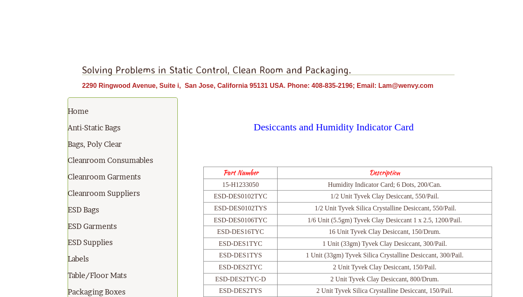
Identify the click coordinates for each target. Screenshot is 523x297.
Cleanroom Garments (104, 176)
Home (78, 111)
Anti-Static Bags (94, 127)
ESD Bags (83, 209)
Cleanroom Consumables (110, 160)
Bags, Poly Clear (95, 144)
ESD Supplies (90, 242)
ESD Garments (92, 226)
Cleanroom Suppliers (104, 193)
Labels (78, 259)
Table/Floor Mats (97, 275)
